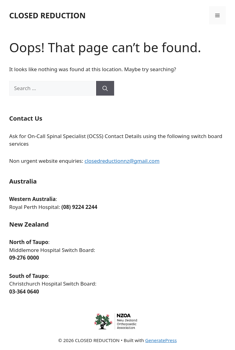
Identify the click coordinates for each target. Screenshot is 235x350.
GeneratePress (161, 340)
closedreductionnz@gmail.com (121, 160)
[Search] (105, 88)
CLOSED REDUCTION (47, 15)
